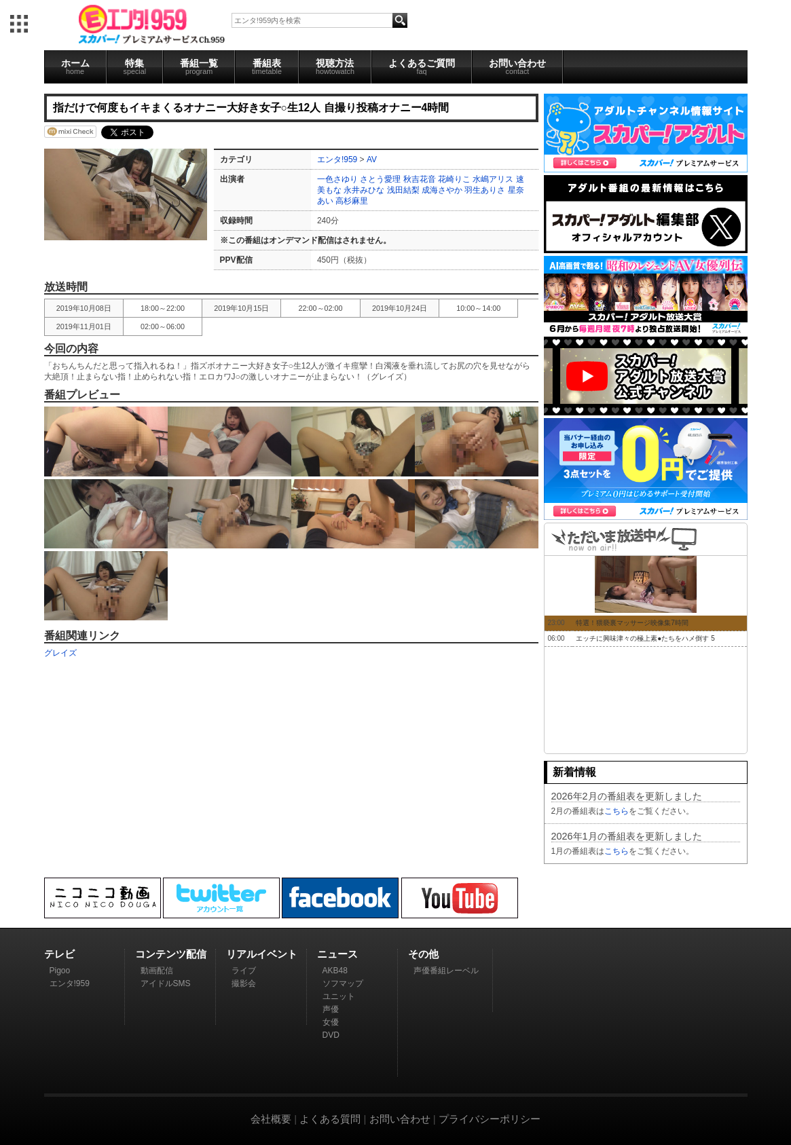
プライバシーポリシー (489, 1119)
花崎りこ (454, 179)
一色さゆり (337, 179)
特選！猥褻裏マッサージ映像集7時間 (632, 622)
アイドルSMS (166, 983)
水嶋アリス (493, 179)
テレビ (59, 954)
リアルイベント (261, 954)
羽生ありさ (484, 190)
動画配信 (157, 970)
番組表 (267, 66)
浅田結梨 (403, 190)
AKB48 (335, 970)
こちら (616, 811)
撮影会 (244, 983)
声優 (331, 1009)
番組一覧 (199, 66)
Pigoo (60, 970)
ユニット (339, 996)
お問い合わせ (517, 66)
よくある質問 (330, 1119)
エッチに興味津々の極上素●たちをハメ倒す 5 (645, 638)
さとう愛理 (380, 179)
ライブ (244, 970)
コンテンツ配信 (170, 954)
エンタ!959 (337, 159)
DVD (331, 1035)
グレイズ (60, 653)
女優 (331, 1022)
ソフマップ (343, 983)
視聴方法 (335, 66)
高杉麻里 (351, 201)
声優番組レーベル (446, 970)
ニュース (337, 954)
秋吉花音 (419, 179)
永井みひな (364, 190)
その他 (423, 954)
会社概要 (271, 1119)
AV (372, 159)
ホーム (75, 66)
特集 (135, 66)
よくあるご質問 (421, 66)
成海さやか (442, 190)
